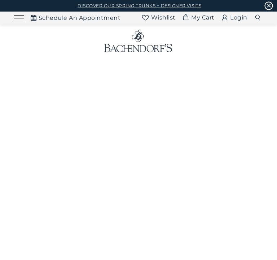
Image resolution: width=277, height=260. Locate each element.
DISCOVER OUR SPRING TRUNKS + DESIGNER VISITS (139, 5)
